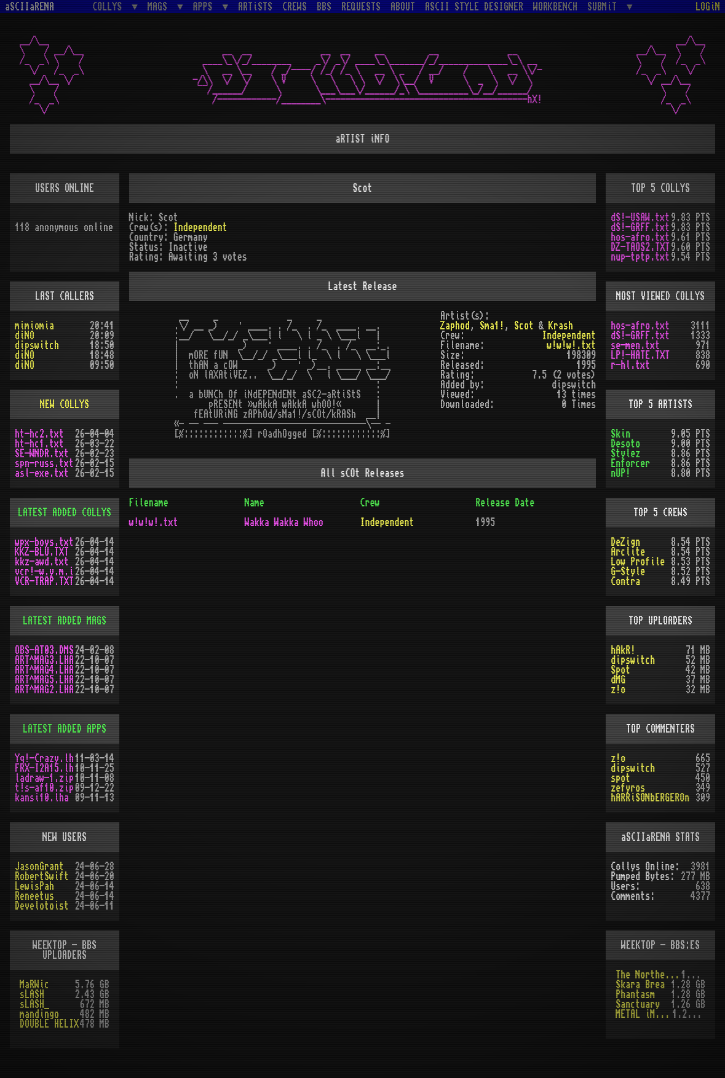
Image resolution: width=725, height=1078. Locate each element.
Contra (625, 581)
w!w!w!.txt (571, 345)
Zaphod (455, 326)
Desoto (625, 444)
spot (620, 778)
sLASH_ (34, 1004)
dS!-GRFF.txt (640, 227)
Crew (369, 503)
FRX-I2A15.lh (44, 768)
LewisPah (34, 886)
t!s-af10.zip (44, 788)
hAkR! (623, 650)
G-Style (628, 571)
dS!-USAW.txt (640, 217)
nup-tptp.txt (640, 257)
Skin (620, 434)
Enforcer (630, 463)
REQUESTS (361, 7)
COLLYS (109, 6)
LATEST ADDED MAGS (64, 621)
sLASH (32, 994)
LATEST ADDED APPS (64, 729)
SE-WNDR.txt (42, 453)
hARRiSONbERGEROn (650, 798)
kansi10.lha (42, 798)
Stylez (625, 453)
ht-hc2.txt (39, 434)
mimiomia (34, 326)
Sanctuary (638, 1004)
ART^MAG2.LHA (44, 689)
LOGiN (707, 7)
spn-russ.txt (44, 463)
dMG (618, 680)
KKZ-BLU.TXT (42, 552)
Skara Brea (640, 984)
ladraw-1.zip (44, 778)
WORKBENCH (555, 7)
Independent (200, 227)
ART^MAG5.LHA (44, 680)
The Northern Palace (648, 975)
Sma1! (492, 326)
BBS (324, 7)
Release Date (504, 503)
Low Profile (638, 562)
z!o (618, 689)
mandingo (39, 1014)
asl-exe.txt (42, 473)
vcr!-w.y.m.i (44, 571)
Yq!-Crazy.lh (44, 758)
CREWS (294, 7)
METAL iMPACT (644, 1014)
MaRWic (34, 984)
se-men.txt (635, 345)
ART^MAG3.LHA (44, 660)
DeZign (625, 542)
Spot (620, 670)
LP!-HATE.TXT (640, 355)
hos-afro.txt (640, 237)
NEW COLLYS (64, 404)
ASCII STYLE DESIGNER (474, 7)
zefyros (628, 788)
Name (254, 503)
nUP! (620, 473)
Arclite (628, 552)
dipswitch (37, 345)
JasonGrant (39, 866)
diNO (24, 335)
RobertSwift (42, 876)
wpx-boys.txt (44, 542)
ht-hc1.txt (39, 444)
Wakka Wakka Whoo (284, 522)
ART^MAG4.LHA (44, 670)
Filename (148, 503)
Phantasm (635, 994)
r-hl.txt (630, 365)
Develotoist (42, 906)
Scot (524, 326)
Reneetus (34, 896)
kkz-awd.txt (42, 562)
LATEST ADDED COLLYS (64, 512)
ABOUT (402, 7)
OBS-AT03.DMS (44, 650)
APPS (205, 6)
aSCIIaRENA (29, 7)
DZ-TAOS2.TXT (640, 247)
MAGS (160, 6)
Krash (561, 326)
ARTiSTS (255, 7)
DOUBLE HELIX (49, 1024)
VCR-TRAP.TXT (44, 581)
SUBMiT (604, 6)
